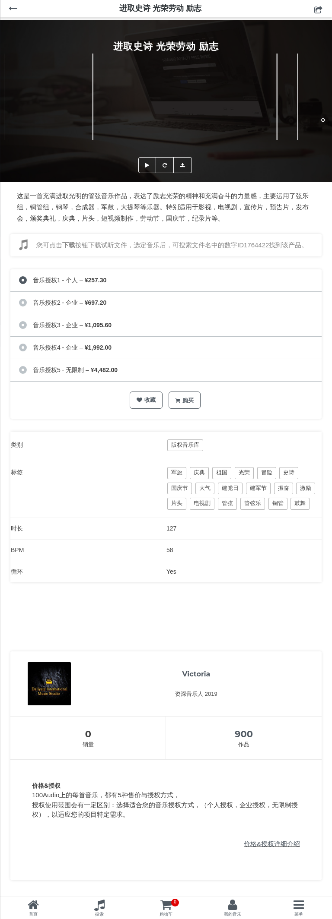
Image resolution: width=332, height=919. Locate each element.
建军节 (258, 488)
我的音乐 (232, 914)
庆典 (199, 472)
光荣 (244, 472)
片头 (176, 503)
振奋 (283, 488)
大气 (205, 488)
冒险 (266, 472)
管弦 (227, 503)
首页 (33, 914)
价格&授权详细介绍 (272, 843)
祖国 (221, 472)
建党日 (230, 488)
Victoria (196, 674)
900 (244, 734)
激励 (305, 488)
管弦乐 (252, 503)
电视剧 (202, 503)
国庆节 (179, 488)
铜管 (278, 503)
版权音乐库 (185, 445)
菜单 (298, 914)
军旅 (176, 472)
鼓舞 (300, 503)
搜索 (99, 914)
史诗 (288, 472)
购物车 (169, 907)
